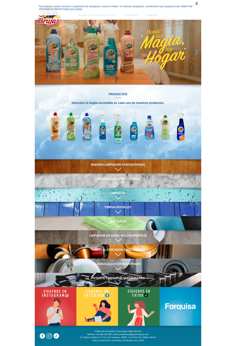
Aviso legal (121, 331)
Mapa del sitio (134, 331)
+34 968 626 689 (104, 334)
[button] (196, 52)
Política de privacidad (105, 331)
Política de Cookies (72, 9)
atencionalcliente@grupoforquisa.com (131, 334)
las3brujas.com (130, 340)
